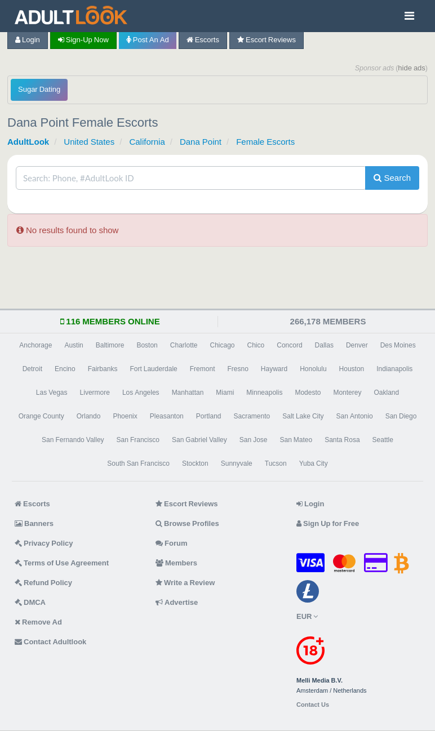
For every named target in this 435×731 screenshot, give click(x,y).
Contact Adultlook (50, 641)
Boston (146, 345)
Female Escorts (265, 141)
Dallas (324, 345)
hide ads (411, 68)
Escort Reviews (266, 39)
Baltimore (110, 345)
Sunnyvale (236, 463)
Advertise (177, 602)
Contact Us (312, 705)
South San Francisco (138, 463)
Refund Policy (43, 582)
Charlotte (184, 345)
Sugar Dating (39, 89)
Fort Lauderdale (153, 369)
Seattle (382, 439)
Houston (352, 369)
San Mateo (295, 439)
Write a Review (185, 582)
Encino (65, 369)
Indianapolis (394, 369)
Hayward (274, 369)
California (147, 141)
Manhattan (188, 392)
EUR (307, 616)
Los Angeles (140, 392)
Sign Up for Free (327, 523)
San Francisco (138, 439)
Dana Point (200, 141)
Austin (73, 345)
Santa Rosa (342, 439)
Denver (357, 345)
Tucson (276, 463)
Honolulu (313, 369)
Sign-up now (83, 39)
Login (27, 39)
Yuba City (313, 463)
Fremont (202, 369)
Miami (225, 392)
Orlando (89, 416)
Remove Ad (38, 622)
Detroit (32, 369)
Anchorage (35, 345)
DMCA (30, 602)
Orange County (41, 416)
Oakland (386, 392)
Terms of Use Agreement (62, 563)
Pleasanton (167, 416)
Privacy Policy (44, 543)
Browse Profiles (187, 523)
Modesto (308, 392)
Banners (34, 523)
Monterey (347, 392)
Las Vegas (52, 392)
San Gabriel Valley (199, 439)
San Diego (401, 416)
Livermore (95, 392)
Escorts (203, 39)
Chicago (222, 345)
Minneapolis (264, 392)
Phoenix (125, 416)
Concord (289, 345)
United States (89, 141)
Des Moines (398, 345)
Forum (171, 543)
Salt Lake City (302, 416)
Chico (256, 345)
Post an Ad (147, 39)
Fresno (237, 369)
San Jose (253, 439)
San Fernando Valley (73, 439)
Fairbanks (103, 369)
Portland (208, 416)
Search (392, 177)
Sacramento (252, 416)
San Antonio (354, 416)
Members (176, 563)
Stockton (195, 463)
